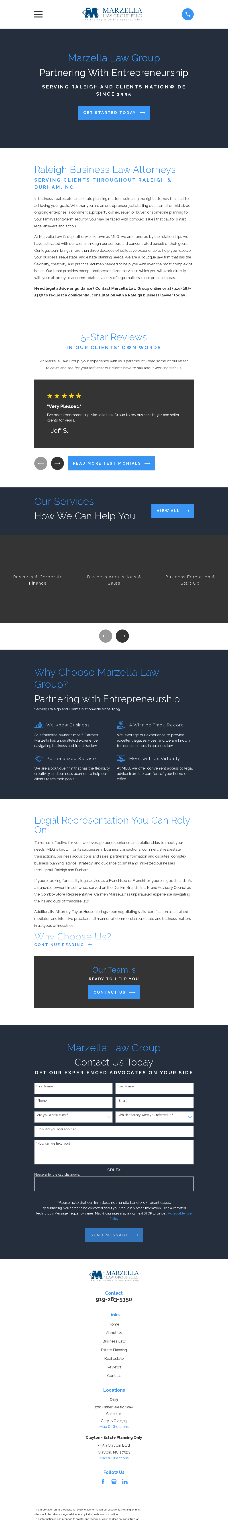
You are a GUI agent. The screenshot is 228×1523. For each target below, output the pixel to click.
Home (113, 1325)
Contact (114, 1376)
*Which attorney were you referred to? (145, 1116)
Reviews (114, 1368)
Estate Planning (114, 1351)
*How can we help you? (53, 1144)
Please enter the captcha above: (57, 1175)
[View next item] (58, 463)
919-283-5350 (114, 1300)
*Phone (41, 1101)
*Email (122, 1101)
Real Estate (114, 1359)
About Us (114, 1334)
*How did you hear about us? (57, 1130)
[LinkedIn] (125, 1482)
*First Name (44, 1087)
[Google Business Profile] (114, 1482)
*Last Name (126, 1087)
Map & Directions (114, 1427)
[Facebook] (103, 1482)
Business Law (114, 1342)
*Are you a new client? (52, 1116)
